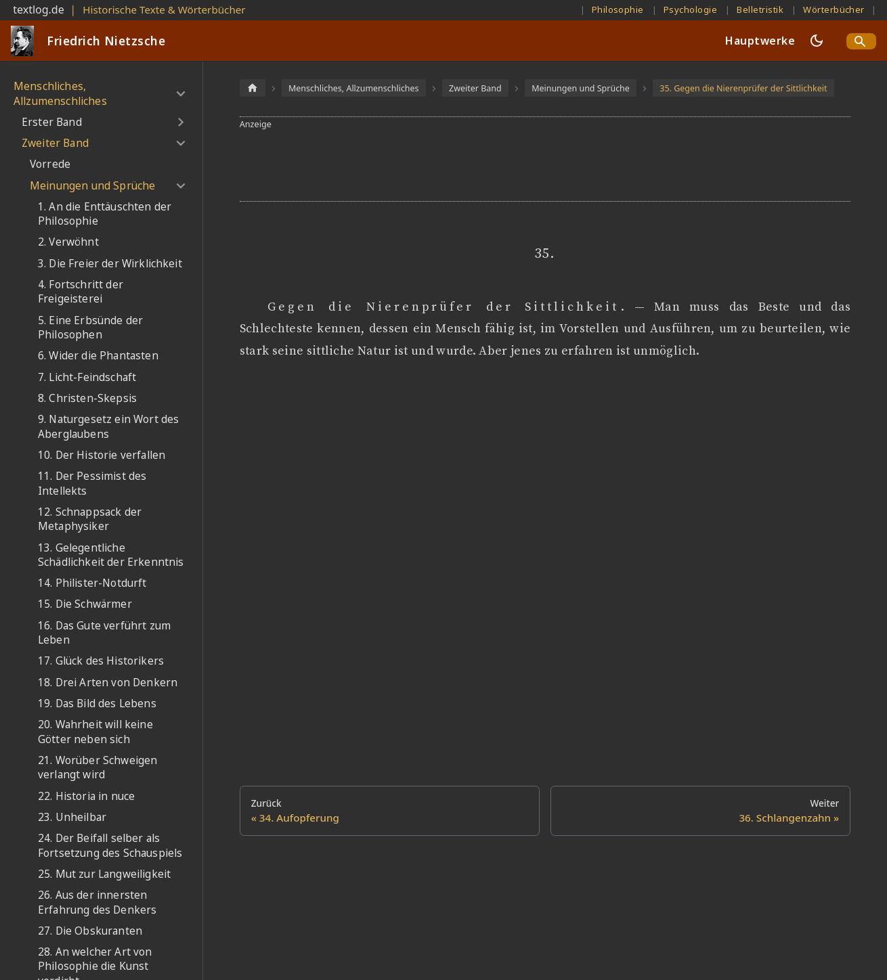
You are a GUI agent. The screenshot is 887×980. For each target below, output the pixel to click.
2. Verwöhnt (68, 242)
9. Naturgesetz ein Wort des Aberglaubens (108, 426)
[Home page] (252, 87)
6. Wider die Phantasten (98, 356)
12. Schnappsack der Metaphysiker (90, 519)
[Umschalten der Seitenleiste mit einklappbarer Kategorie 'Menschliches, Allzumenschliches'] (180, 94)
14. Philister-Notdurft (92, 583)
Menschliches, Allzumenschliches (60, 93)
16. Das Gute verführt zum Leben (104, 633)
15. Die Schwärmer (85, 604)
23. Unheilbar (72, 817)
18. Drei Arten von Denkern (107, 682)
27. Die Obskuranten (90, 931)
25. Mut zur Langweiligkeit (104, 874)
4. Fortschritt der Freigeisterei (80, 292)
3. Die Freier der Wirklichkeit (110, 264)
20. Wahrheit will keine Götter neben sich (95, 732)
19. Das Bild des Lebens (97, 703)
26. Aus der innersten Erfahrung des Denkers (97, 902)
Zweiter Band (55, 143)
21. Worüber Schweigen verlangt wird (97, 767)
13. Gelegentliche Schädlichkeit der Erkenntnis (110, 555)
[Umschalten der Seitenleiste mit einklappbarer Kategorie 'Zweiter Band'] (180, 143)
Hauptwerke (760, 40)
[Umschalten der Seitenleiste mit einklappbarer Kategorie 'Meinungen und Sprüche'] (180, 185)
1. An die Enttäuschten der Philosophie (104, 214)
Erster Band (52, 122)
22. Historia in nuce (86, 796)
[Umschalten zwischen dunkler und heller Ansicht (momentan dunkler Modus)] (816, 40)
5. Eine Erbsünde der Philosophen (90, 327)
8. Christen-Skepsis (87, 398)
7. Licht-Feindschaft (87, 377)
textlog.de (38, 9)
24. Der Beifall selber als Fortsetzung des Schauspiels (110, 845)
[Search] (861, 41)
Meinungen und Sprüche (92, 186)
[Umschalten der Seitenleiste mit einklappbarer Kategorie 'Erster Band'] (180, 122)
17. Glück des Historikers (101, 661)
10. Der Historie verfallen (101, 455)
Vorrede (50, 164)
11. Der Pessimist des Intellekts (92, 483)
